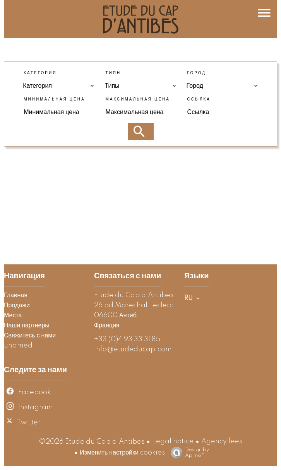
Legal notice (173, 441)
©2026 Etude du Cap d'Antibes (91, 441)
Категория (40, 73)
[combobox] (59, 86)
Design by (188, 452)
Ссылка (199, 99)
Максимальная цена (137, 99)
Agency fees (221, 441)
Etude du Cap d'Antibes (133, 295)
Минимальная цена (54, 99)
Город (196, 73)
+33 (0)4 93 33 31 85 (127, 339)
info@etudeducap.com (133, 349)
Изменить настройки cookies (122, 452)
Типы (113, 73)
